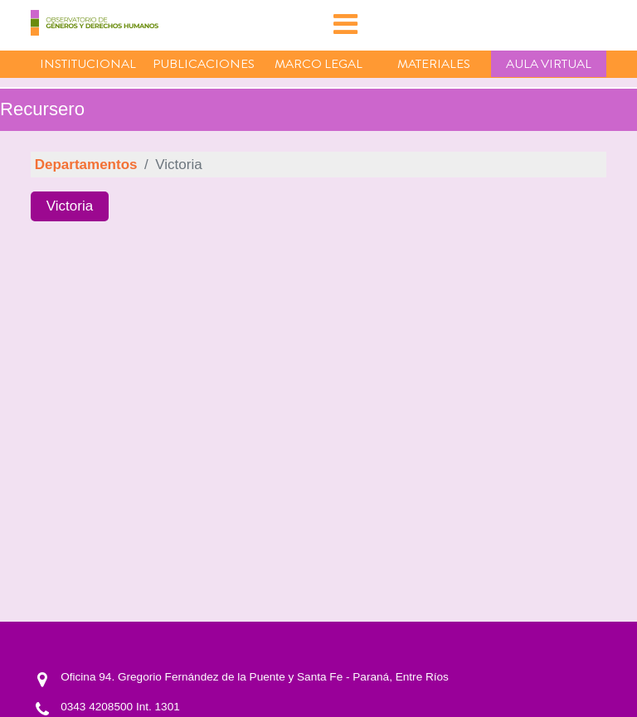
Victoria (69, 206)
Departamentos (86, 164)
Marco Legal (318, 64)
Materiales (433, 64)
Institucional (88, 64)
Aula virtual (548, 64)
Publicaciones (204, 64)
